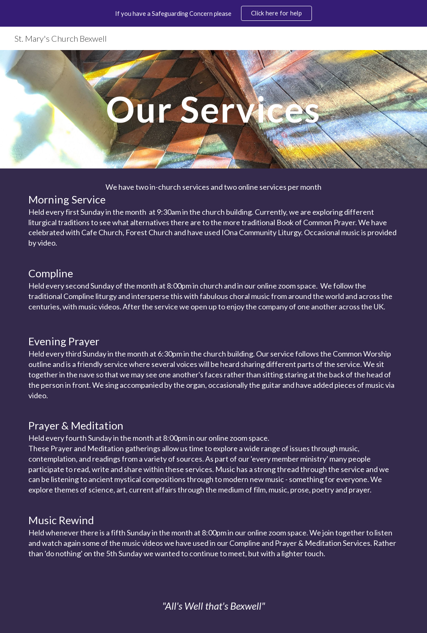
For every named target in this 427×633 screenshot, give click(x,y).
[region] (213, 13)
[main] (213, 109)
